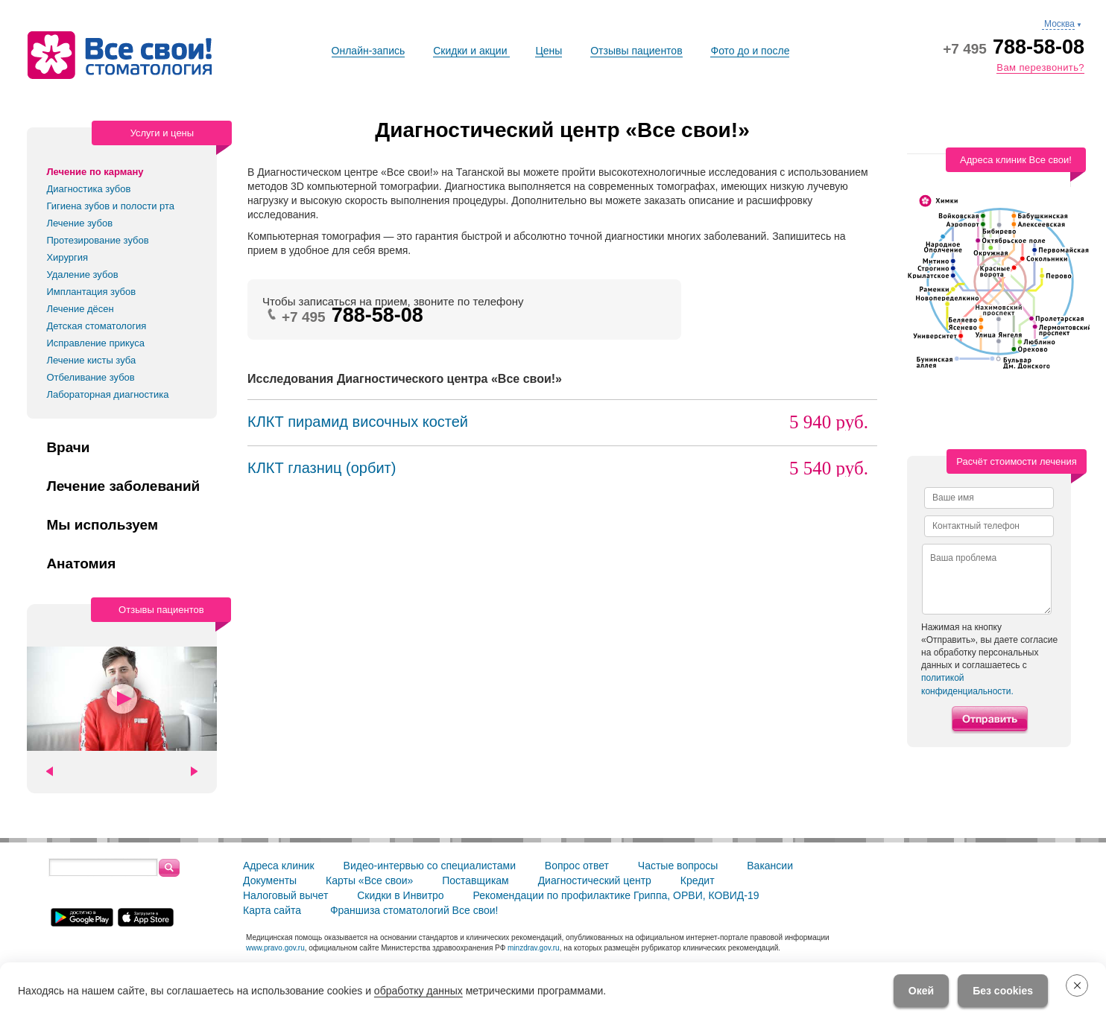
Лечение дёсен (79, 308)
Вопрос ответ (577, 866)
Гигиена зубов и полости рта (110, 206)
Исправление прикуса (95, 343)
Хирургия (67, 257)
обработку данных (418, 991)
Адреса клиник (279, 866)
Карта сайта (272, 910)
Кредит (697, 880)
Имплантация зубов (91, 291)
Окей (921, 991)
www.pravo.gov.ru (275, 948)
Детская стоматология (96, 325)
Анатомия (81, 564)
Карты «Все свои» (369, 880)
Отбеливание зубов (90, 377)
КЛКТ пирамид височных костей (357, 421)
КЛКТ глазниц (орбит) (321, 468)
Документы (270, 880)
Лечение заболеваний (123, 486)
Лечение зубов (79, 223)
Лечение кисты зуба (91, 360)
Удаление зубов (82, 274)
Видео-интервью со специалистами (430, 866)
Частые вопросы (678, 866)
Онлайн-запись (368, 51)
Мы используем (102, 525)
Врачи (67, 448)
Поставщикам (475, 880)
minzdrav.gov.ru (534, 948)
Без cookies (1003, 991)
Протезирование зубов (97, 240)
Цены (548, 51)
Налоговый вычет (285, 895)
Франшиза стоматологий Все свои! (414, 910)
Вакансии (770, 866)
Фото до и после (749, 51)
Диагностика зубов (88, 188)
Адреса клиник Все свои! (1016, 159)
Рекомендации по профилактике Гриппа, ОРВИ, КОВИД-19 (616, 895)
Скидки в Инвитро (400, 895)
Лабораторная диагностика (107, 394)
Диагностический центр (594, 880)
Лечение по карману (94, 171)
